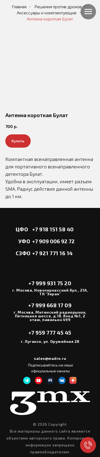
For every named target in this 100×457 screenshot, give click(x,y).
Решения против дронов (58, 6)
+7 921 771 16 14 (52, 253)
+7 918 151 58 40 (53, 229)
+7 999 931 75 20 (50, 283)
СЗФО (23, 253)
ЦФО (22, 229)
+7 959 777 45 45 (50, 332)
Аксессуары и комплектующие (47, 12)
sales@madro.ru (50, 358)
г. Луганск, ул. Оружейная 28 (50, 341)
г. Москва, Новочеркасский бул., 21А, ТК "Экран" (50, 292)
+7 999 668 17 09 (49, 305)
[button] (18, 141)
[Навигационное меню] (88, 11)
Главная (19, 6)
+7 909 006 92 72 (53, 241)
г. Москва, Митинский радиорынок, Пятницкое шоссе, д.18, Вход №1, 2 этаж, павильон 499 (50, 316)
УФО (24, 241)
